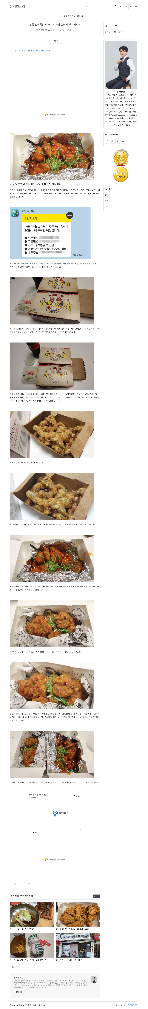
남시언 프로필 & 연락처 (114, 32)
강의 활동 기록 (69, 16)
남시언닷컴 (19, 978)
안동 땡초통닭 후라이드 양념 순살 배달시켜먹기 (55, 24)
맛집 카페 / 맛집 (56, 30)
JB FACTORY (132, 1005)
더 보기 (96, 896)
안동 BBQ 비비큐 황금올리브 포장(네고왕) (72, 929)
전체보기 (80, 16)
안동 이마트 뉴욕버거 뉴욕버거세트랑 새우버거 (28, 960)
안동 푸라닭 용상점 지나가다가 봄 (69, 960)
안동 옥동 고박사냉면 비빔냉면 (22, 929)
